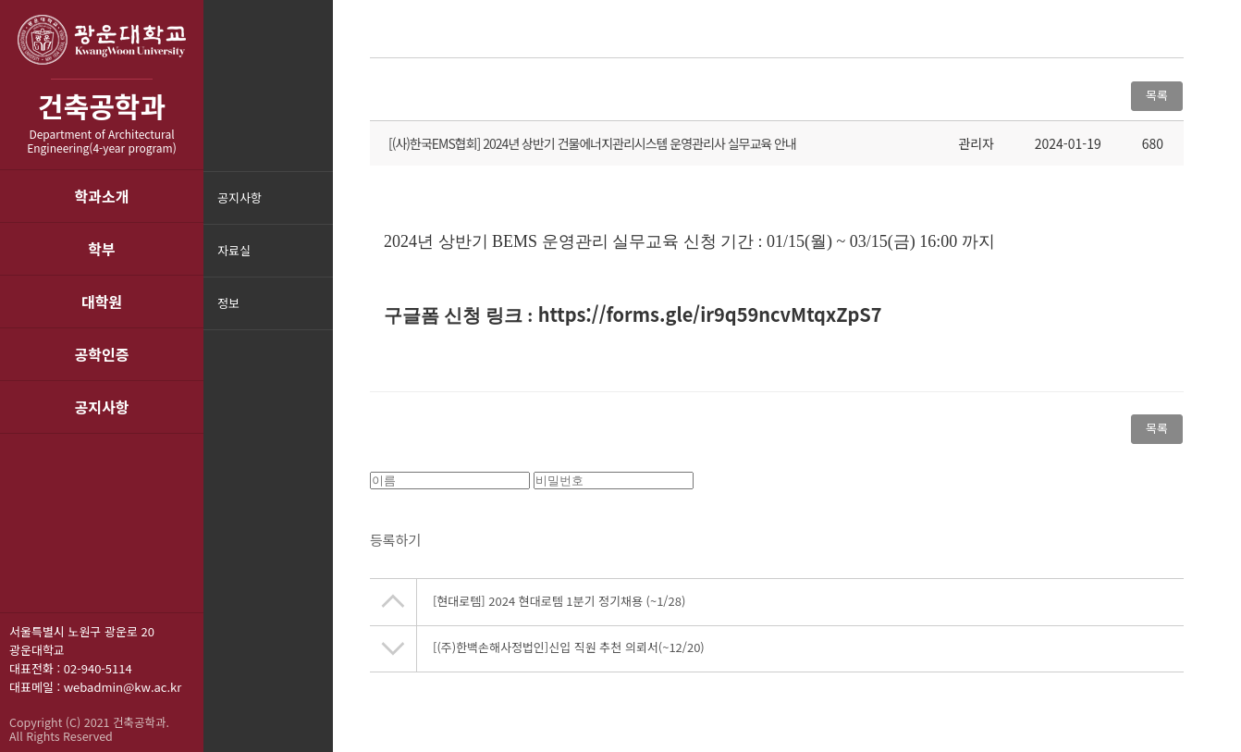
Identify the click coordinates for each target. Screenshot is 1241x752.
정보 (228, 303)
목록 (1157, 95)
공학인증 (102, 354)
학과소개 (102, 196)
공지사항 (102, 407)
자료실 (234, 250)
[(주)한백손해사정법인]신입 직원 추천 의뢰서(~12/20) (569, 652)
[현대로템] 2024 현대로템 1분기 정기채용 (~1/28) (559, 606)
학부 (101, 249)
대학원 (101, 301)
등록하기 (395, 545)
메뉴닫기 (317, 315)
